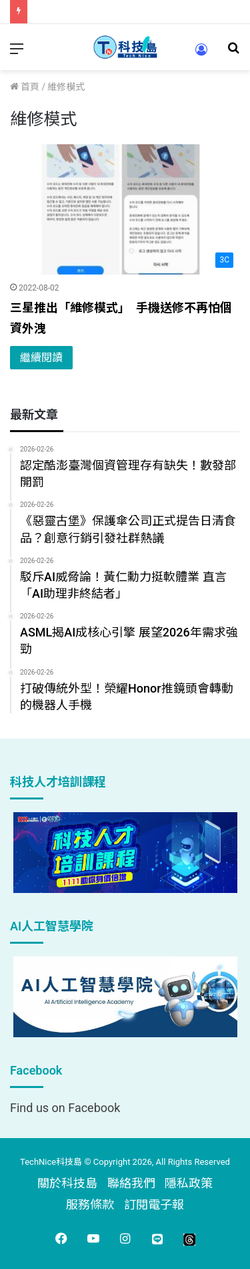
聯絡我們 (131, 1183)
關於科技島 (67, 1183)
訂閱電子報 (154, 1205)
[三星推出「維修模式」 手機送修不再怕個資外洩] (125, 209)
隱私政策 (189, 1183)
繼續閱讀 (41, 357)
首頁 (24, 86)
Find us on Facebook (65, 1108)
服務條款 (90, 1205)
